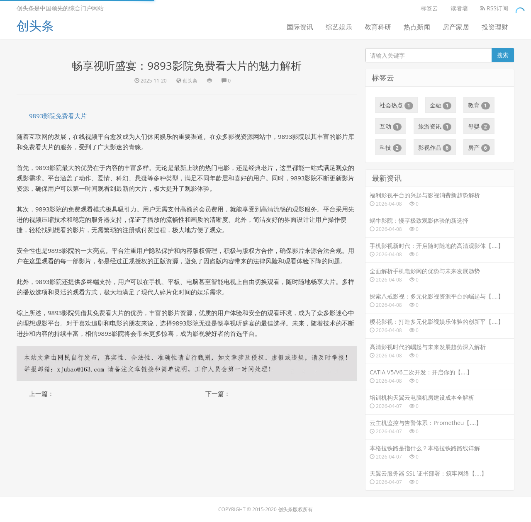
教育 (479, 105)
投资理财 (495, 27)
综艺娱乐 (339, 27)
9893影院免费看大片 (58, 116)
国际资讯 (300, 27)
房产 (479, 147)
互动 (391, 126)
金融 (441, 105)
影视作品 (435, 147)
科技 (391, 147)
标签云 (429, 8)
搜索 (503, 55)
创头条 (35, 25)
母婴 (479, 126)
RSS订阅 (494, 8)
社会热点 (396, 105)
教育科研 (378, 27)
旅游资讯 (435, 126)
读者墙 (459, 8)
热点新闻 (417, 27)
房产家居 (456, 27)
